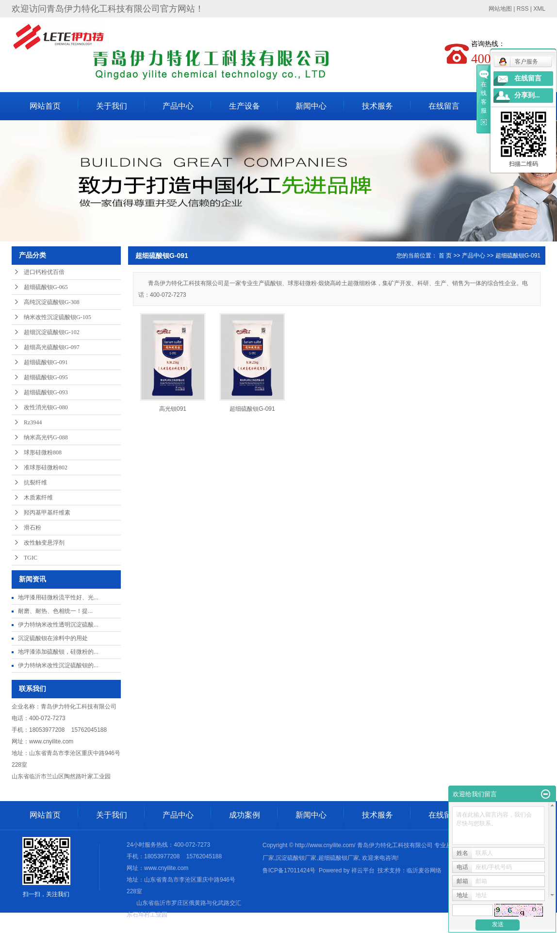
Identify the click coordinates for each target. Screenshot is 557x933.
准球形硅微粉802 (45, 467)
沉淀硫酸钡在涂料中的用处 (53, 638)
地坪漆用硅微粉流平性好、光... (58, 597)
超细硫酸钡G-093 (46, 392)
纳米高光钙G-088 (46, 437)
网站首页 (45, 106)
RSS (523, 8)
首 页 (445, 255)
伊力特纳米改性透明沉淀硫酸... (58, 624)
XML (539, 8)
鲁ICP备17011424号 (288, 870)
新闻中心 (311, 106)
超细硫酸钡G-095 (46, 377)
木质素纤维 (38, 497)
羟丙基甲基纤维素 (47, 512)
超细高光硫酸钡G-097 (52, 347)
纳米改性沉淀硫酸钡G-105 (57, 317)
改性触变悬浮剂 (44, 542)
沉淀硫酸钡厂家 (296, 857)
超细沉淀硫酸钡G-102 (52, 332)
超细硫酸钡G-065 (46, 287)
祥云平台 (363, 870)
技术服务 (377, 106)
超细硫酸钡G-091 (46, 362)
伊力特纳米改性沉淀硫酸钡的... (58, 665)
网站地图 (500, 8)
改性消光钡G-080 (46, 407)
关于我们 (111, 106)
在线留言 (443, 106)
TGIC (30, 557)
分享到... (527, 95)
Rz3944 (33, 422)
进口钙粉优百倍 (44, 272)
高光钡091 (172, 408)
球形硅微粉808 (43, 452)
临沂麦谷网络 (424, 870)
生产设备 (244, 106)
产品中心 (178, 106)
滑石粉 (32, 527)
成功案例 (244, 815)
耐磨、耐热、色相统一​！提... (55, 611)
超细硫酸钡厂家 (338, 857)
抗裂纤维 (35, 482)
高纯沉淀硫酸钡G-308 (52, 302)
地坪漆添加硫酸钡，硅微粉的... (58, 651)
